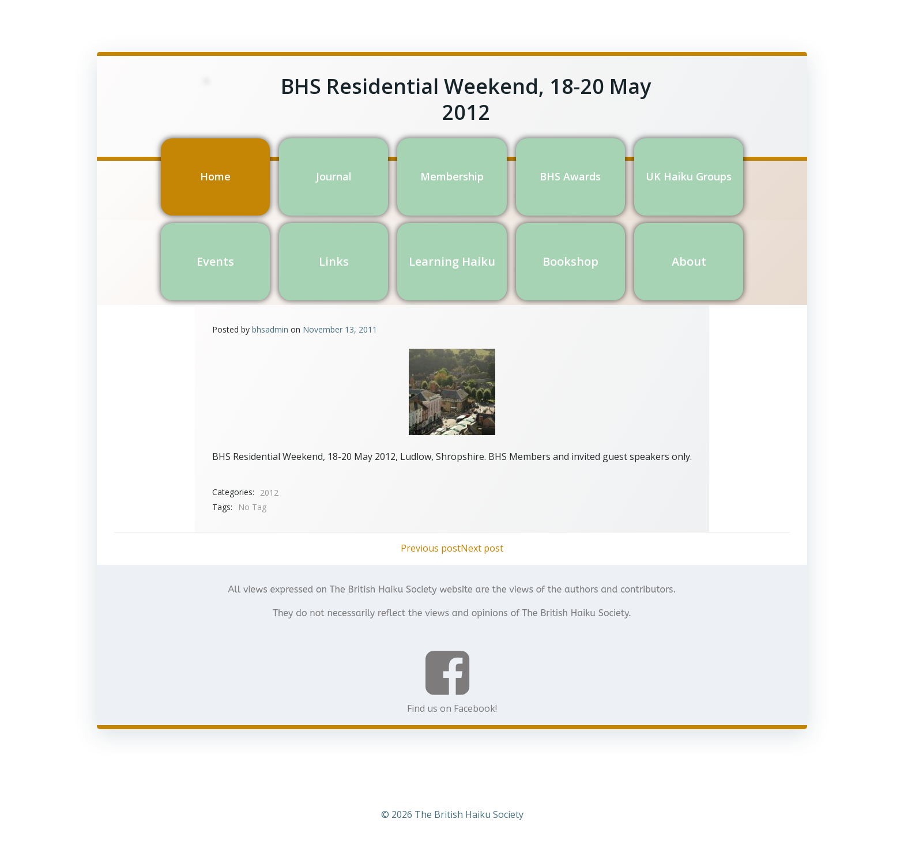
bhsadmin (270, 329)
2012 (269, 492)
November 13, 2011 (340, 329)
